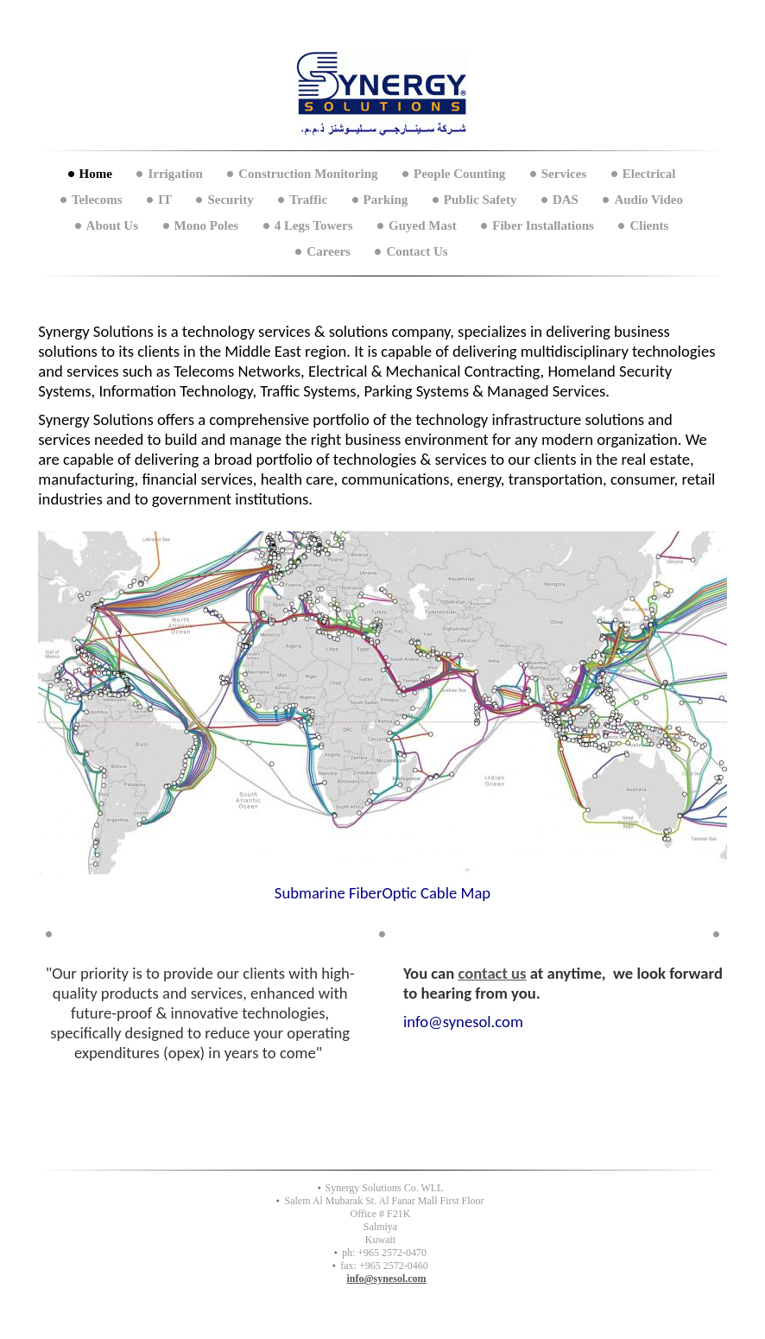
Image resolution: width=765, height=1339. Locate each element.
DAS (565, 199)
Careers (329, 251)
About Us (112, 225)
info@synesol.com (386, 1278)
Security (230, 199)
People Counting (459, 174)
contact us (492, 973)
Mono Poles (206, 225)
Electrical (649, 174)
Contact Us (416, 251)
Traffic (308, 199)
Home (95, 174)
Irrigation (175, 174)
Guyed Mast (423, 225)
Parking (386, 199)
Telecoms (97, 199)
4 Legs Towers (314, 225)
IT (165, 199)
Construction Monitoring (307, 174)
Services (563, 174)
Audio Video (648, 199)
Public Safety (480, 199)
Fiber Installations (543, 225)
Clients (648, 225)
